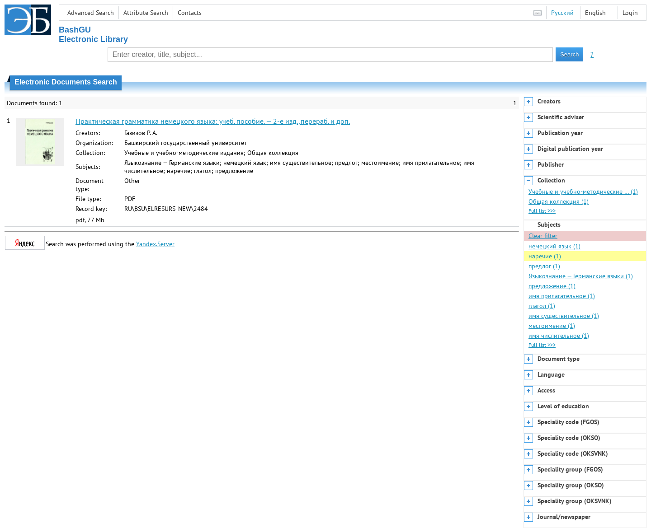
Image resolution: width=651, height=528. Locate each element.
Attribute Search (145, 13)
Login (630, 13)
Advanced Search (90, 13)
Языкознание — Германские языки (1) (580, 276)
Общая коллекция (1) (558, 201)
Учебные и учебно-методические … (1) (583, 191)
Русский (562, 13)
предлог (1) (544, 266)
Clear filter (542, 236)
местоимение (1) (551, 326)
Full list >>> (542, 210)
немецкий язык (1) (554, 246)
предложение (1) (552, 286)
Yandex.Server (155, 244)
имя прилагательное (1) (561, 296)
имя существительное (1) (563, 316)
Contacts (190, 13)
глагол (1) (541, 306)
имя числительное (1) (558, 336)
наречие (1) (544, 256)
